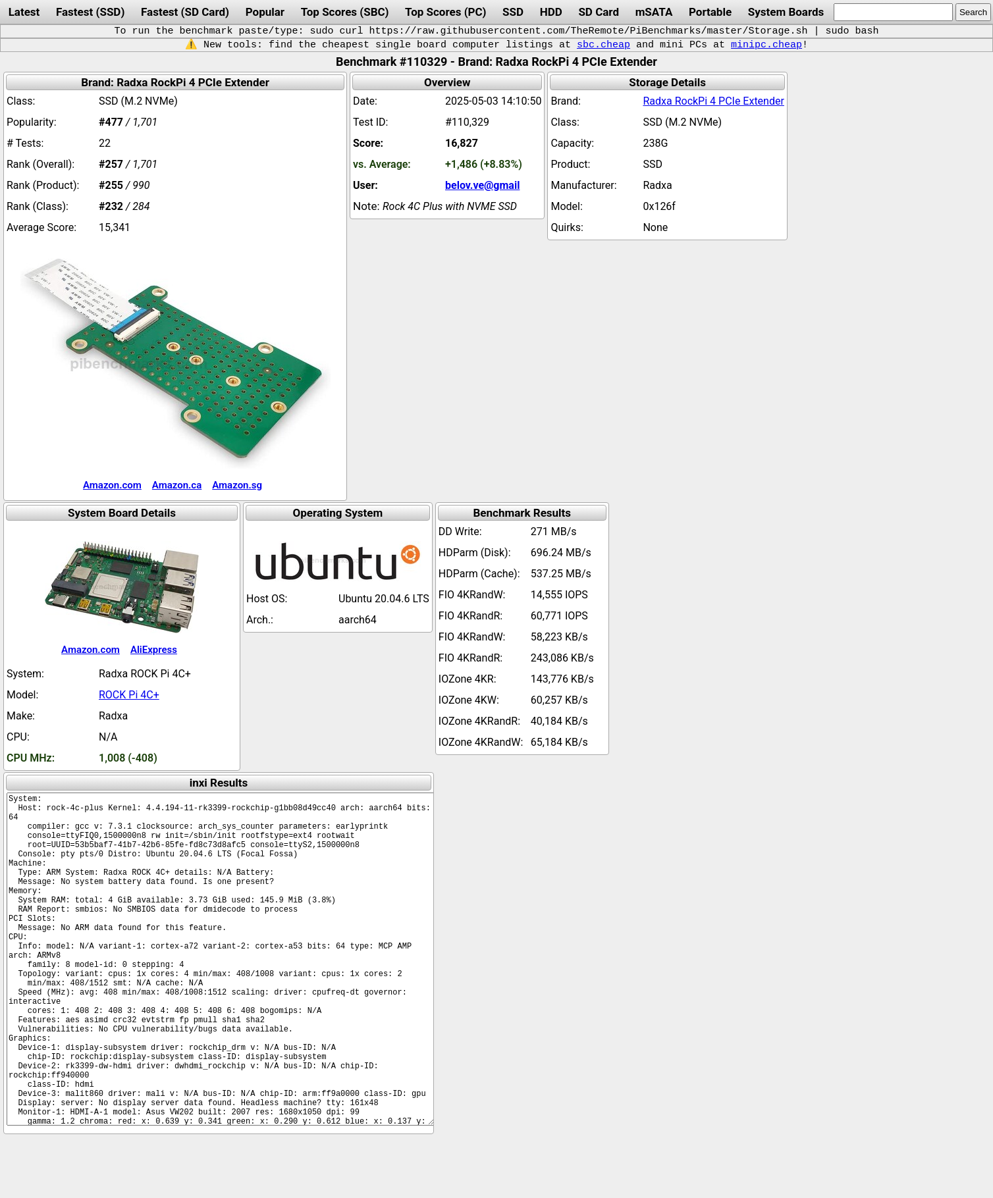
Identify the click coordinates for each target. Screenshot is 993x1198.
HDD (551, 11)
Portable (710, 11)
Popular (265, 11)
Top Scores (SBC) (345, 11)
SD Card (598, 11)
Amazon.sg (237, 485)
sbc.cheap (603, 44)
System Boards (786, 11)
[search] (893, 12)
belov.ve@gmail (482, 185)
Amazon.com (112, 485)
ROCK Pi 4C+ (129, 695)
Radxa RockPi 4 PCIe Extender (713, 101)
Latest (24, 11)
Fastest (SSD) (90, 11)
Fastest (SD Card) (185, 11)
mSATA (654, 11)
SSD (512, 11)
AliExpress (153, 650)
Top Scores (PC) (445, 11)
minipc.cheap (766, 44)
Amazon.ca (176, 485)
